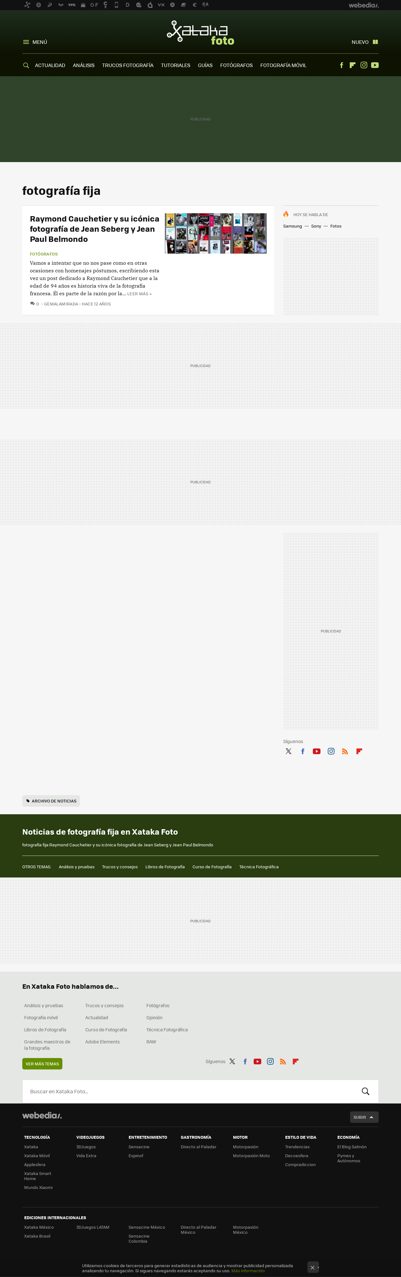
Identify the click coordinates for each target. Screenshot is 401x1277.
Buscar (365, 1091)
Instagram (364, 65)
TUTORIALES (175, 65)
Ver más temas (42, 1064)
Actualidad (96, 1017)
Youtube (375, 65)
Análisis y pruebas (77, 867)
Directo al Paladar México (198, 1229)
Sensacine (139, 1147)
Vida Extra (86, 1155)
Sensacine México (147, 1227)
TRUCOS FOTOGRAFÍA (127, 65)
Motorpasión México (245, 1229)
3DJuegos (86, 1147)
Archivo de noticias (54, 801)
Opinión (154, 1017)
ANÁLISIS (84, 65)
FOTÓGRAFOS (236, 65)
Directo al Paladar (198, 1147)
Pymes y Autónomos (348, 1158)
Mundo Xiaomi (38, 1187)
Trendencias (297, 1147)
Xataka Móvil (37, 1155)
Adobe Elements (102, 1041)
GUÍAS (205, 65)
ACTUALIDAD (50, 65)
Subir (360, 1117)
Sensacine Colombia (139, 1238)
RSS (345, 750)
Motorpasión (245, 1147)
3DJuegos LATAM (92, 1227)
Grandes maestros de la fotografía (47, 1044)
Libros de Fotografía (165, 867)
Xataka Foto (200, 32)
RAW (151, 1041)
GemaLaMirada (61, 304)
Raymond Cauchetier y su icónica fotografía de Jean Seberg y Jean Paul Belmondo (94, 228)
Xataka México (39, 1227)
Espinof (136, 1155)
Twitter (288, 750)
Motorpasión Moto (251, 1155)
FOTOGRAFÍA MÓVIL (283, 65)
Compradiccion (300, 1164)
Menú (39, 41)
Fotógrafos (44, 253)
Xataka (31, 1147)
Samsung (292, 226)
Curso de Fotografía (212, 867)
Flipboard (352, 65)
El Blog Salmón (352, 1147)
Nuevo (360, 41)
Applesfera (35, 1164)
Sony (316, 226)
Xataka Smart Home (37, 1175)
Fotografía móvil (41, 1017)
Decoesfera (296, 1155)
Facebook (341, 65)
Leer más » (139, 293)
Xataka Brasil (37, 1236)
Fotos (335, 226)
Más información (248, 1270)
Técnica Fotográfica (259, 867)
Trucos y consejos (120, 867)
